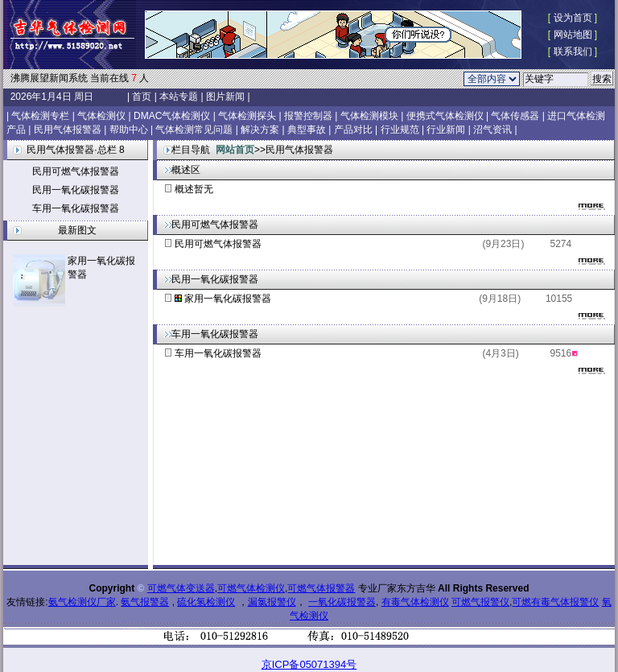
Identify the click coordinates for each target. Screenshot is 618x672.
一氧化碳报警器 (342, 602)
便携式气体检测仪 (445, 116)
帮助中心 (128, 129)
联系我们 (573, 51)
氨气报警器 (145, 602)
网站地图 (573, 34)
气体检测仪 (101, 116)
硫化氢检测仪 (206, 602)
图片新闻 (226, 96)
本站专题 (179, 96)
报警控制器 (308, 116)
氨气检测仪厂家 (82, 602)
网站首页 (235, 149)
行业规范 (400, 129)
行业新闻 (445, 129)
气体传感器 (515, 116)
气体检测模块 (369, 116)
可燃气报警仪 (480, 602)
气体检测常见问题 (194, 129)
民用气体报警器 (67, 129)
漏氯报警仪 (272, 602)
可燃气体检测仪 (251, 588)
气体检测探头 (247, 116)
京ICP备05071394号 (309, 664)
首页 (142, 96)
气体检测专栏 (40, 116)
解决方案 (260, 129)
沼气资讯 (492, 129)
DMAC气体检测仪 (172, 116)
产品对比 (353, 129)
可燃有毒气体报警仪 (555, 602)
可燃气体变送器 (181, 588)
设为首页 (573, 17)
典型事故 (306, 129)
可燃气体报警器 (321, 588)
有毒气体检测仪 (415, 602)
